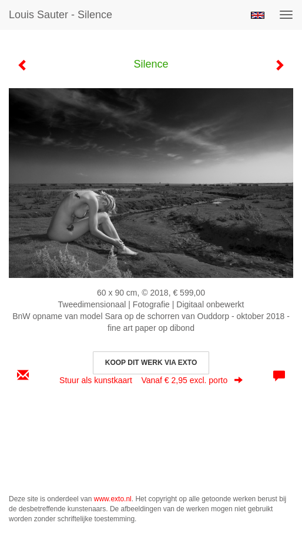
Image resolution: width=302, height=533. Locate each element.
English (257, 15)
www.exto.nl (113, 499)
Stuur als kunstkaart (151, 380)
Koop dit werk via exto (151, 362)
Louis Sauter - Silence (60, 15)
